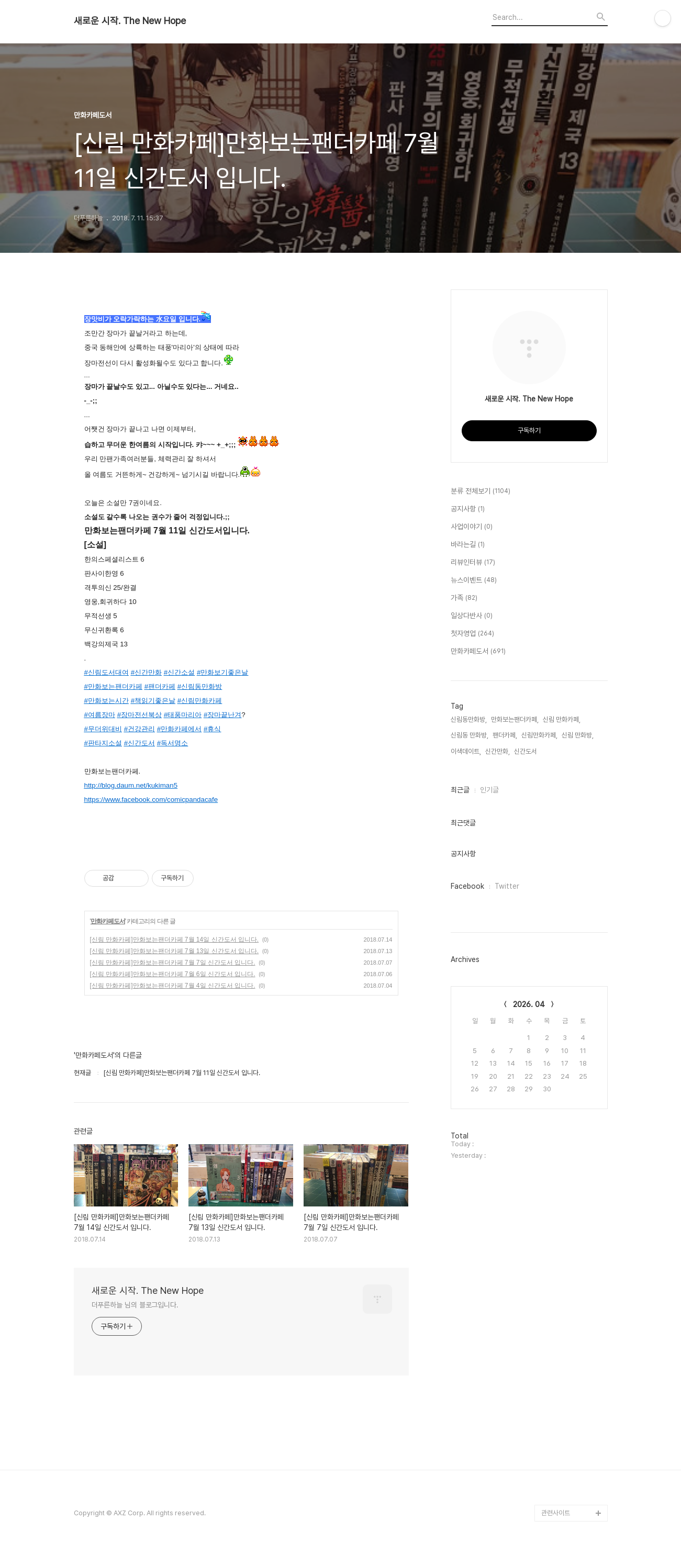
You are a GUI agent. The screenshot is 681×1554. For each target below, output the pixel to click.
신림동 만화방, (469, 735)
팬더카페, (505, 735)
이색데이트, (466, 751)
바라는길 (468, 545)
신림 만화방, (578, 735)
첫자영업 (472, 634)
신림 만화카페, (561, 719)
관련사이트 (555, 1513)
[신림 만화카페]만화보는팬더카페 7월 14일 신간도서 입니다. (174, 939)
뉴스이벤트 (474, 580)
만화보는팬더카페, (515, 719)
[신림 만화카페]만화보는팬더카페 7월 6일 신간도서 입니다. (172, 974)
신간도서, (526, 751)
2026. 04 (529, 1004)
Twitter (507, 886)
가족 (464, 598)
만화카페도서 (108, 921)
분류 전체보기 (480, 491)
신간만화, (497, 751)
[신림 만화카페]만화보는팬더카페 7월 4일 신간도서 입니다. (172, 985)
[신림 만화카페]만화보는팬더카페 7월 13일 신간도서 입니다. (174, 951)
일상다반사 (472, 616)
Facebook (467, 886)
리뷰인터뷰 (473, 562)
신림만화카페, (539, 735)
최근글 (460, 790)
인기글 (489, 790)
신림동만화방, (469, 719)
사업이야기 (472, 527)
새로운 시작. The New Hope (130, 21)
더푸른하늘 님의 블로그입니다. (135, 1305)
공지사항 (468, 509)
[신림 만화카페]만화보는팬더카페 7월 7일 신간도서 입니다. (172, 962)
